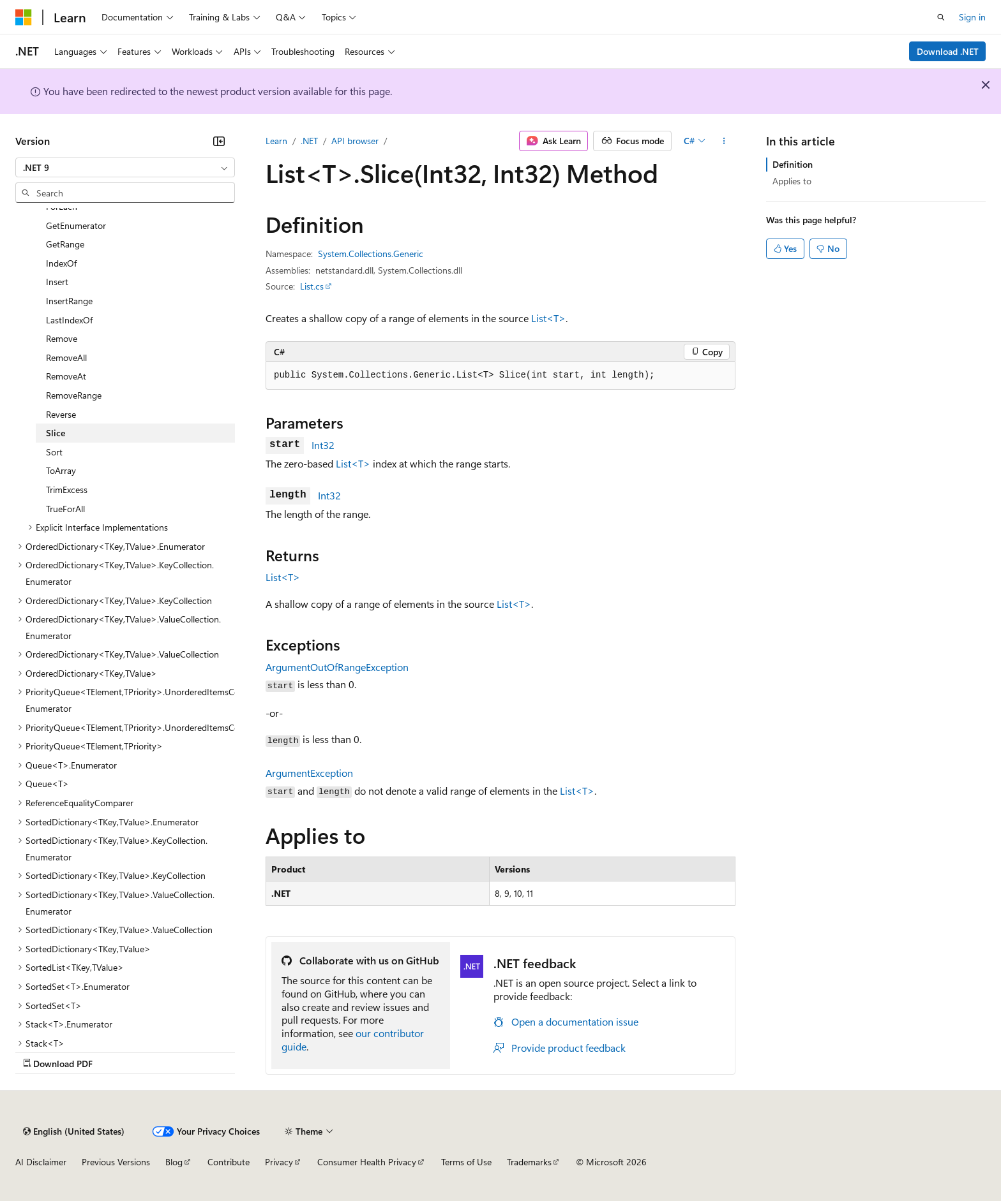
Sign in (972, 17)
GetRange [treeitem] (65, 244)
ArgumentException (309, 772)
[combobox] (125, 168)
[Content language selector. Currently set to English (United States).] (73, 1131)
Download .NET (948, 51)
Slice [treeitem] (55, 433)
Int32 (323, 445)
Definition (792, 164)
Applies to (791, 181)
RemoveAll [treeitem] (66, 357)
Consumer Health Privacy (366, 1162)
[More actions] (724, 141)
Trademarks (529, 1162)
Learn (276, 141)
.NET (309, 141)
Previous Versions (116, 1162)
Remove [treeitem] (61, 338)
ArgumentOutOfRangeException (337, 667)
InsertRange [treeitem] (69, 301)
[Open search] (941, 17)
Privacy (279, 1162)
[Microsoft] (23, 17)
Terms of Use (466, 1162)
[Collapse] (219, 140)
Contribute (228, 1162)
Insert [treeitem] (57, 282)
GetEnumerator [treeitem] (76, 225)
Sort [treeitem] (54, 452)
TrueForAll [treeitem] (65, 509)
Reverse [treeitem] (61, 414)
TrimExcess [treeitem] (66, 489)
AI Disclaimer (40, 1162)
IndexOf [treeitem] (61, 263)
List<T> (548, 318)
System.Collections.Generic (370, 253)
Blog (174, 1162)
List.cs (312, 286)
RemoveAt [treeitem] (66, 376)
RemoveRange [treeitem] (74, 395)
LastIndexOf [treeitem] (69, 320)
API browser (355, 141)
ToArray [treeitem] (61, 470)
